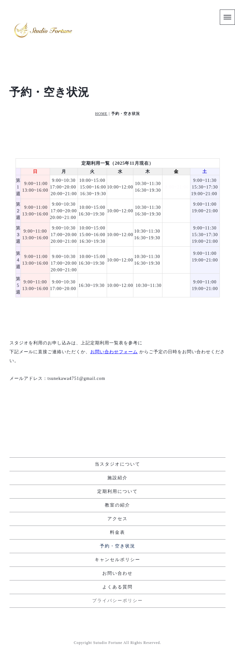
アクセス (117, 519)
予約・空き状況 (117, 546)
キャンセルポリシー (117, 560)
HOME (101, 113)
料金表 (117, 532)
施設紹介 (117, 478)
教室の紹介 (117, 505)
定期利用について (117, 491)
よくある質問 (117, 587)
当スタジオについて (117, 464)
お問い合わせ (117, 573)
